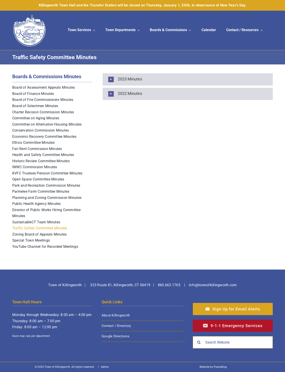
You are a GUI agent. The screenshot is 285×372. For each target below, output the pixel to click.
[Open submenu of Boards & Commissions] (189, 30)
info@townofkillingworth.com (213, 285)
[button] (188, 79)
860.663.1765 (169, 285)
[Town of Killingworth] (29, 16)
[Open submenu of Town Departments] (138, 30)
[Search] (199, 342)
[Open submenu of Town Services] (93, 30)
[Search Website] (233, 342)
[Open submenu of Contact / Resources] (261, 30)
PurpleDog (220, 366)
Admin (105, 366)
